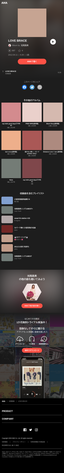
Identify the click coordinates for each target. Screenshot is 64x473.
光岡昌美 (24, 45)
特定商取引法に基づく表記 (10, 445)
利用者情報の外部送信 (38, 442)
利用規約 (5, 442)
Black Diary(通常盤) (52, 124)
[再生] (53, 42)
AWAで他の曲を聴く (32, 306)
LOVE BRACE (22, 401)
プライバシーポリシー (19, 442)
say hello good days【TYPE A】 (32, 181)
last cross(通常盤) (11, 152)
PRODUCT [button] (7, 411)
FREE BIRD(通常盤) (32, 124)
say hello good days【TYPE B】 (11, 124)
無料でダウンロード (32, 350)
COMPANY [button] (7, 418)
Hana (11, 180)
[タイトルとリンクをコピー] (39, 87)
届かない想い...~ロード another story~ (32, 152)
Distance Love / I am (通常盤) (53, 152)
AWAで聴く (32, 61)
